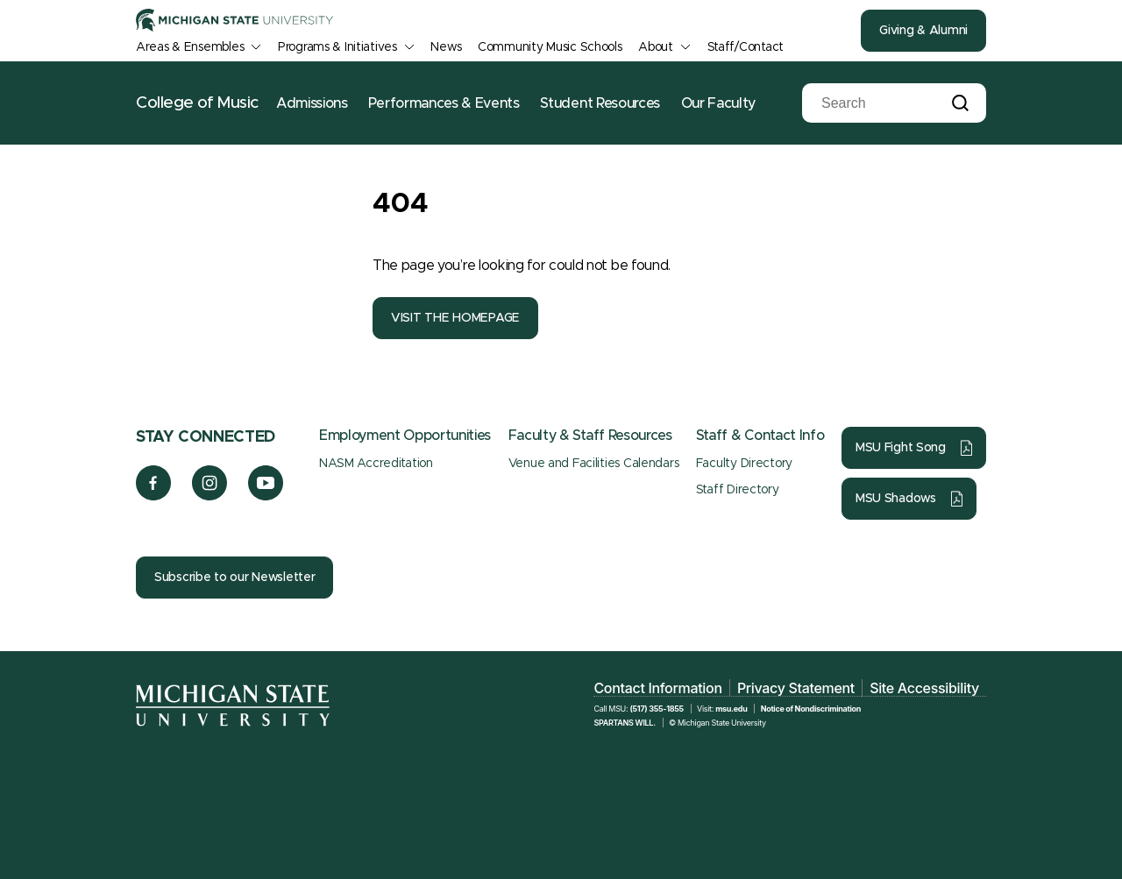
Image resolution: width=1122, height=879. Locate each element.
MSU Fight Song (901, 448)
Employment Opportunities (405, 436)
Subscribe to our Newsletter (234, 577)
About (655, 47)
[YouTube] (266, 496)
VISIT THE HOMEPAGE (455, 318)
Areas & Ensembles (190, 47)
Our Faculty (718, 103)
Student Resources (600, 103)
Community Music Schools (550, 47)
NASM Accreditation (376, 463)
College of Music (197, 103)
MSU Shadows (896, 499)
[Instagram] (210, 496)
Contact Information (657, 688)
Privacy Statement (796, 688)
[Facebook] (153, 496)
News (445, 47)
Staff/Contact (745, 47)
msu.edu (731, 708)
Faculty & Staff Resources (590, 436)
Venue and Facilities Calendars (593, 463)
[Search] (881, 103)
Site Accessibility (924, 688)
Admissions (312, 103)
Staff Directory (737, 490)
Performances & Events (443, 103)
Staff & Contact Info (760, 436)
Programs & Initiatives (337, 47)
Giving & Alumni (923, 31)
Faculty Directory (744, 463)
